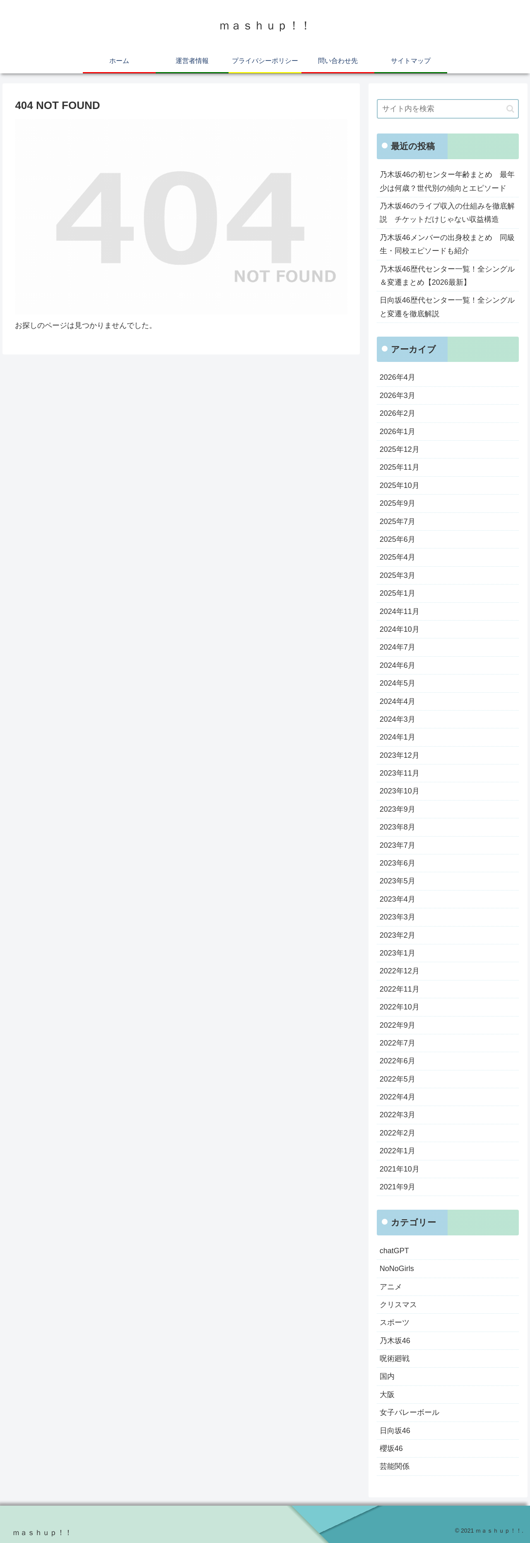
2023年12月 (399, 755)
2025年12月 (399, 449)
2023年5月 (397, 881)
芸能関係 (395, 1466)
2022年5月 (397, 1079)
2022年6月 (397, 1061)
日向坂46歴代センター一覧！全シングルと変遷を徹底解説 (447, 307)
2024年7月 (397, 647)
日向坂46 (395, 1431)
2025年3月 (397, 575)
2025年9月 (397, 503)
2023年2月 (397, 935)
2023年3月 (397, 917)
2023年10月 (399, 791)
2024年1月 (397, 737)
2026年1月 (397, 431)
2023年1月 (397, 953)
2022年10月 (399, 1007)
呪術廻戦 (395, 1358)
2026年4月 (397, 377)
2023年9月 (397, 809)
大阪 (387, 1394)
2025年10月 (399, 485)
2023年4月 (397, 899)
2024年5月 (397, 683)
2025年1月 (397, 593)
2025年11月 (399, 467)
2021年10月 (399, 1169)
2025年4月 (397, 557)
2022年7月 (397, 1043)
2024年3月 (397, 719)
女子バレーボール (409, 1412)
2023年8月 (397, 827)
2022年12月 (399, 971)
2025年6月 (397, 539)
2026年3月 (397, 395)
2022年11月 (399, 989)
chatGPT (394, 1251)
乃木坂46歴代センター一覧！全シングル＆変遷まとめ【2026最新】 (447, 275)
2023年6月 (397, 863)
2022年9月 (397, 1025)
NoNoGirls (397, 1268)
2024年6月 (397, 665)
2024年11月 (399, 611)
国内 (387, 1376)
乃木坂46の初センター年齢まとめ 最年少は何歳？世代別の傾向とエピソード (447, 181)
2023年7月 (397, 845)
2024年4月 (397, 701)
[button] (510, 109)
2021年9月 (397, 1187)
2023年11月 (399, 773)
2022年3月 (397, 1115)
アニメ (391, 1287)
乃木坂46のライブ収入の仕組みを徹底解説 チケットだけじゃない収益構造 (447, 212)
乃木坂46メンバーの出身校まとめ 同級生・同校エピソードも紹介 (447, 244)
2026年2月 (397, 413)
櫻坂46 (391, 1448)
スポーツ (395, 1322)
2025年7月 (397, 521)
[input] (448, 109)
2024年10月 (399, 629)
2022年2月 (397, 1133)
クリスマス (398, 1304)
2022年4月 (397, 1097)
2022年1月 (397, 1151)
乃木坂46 (395, 1341)
